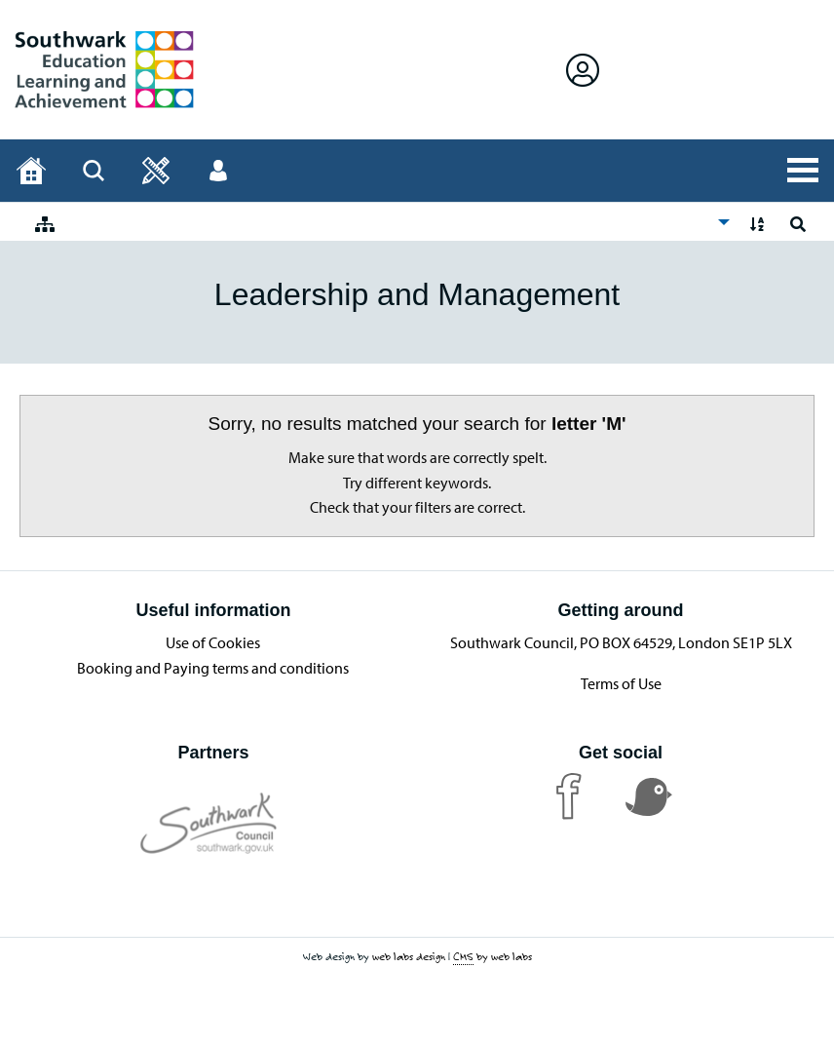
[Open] (156, 170)
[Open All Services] (803, 170)
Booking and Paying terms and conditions (213, 667)
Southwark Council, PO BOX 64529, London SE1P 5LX (621, 642)
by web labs (492, 956)
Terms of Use (621, 683)
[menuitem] (377, 222)
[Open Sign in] (582, 69)
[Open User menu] (218, 170)
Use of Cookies (213, 642)
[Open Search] (93, 170)
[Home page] (31, 170)
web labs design (408, 956)
